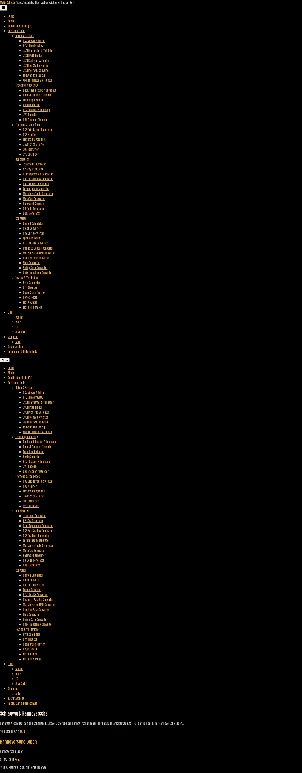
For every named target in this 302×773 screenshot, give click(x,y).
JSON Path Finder (32, 55)
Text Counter (30, 302)
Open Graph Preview (34, 292)
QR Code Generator (33, 208)
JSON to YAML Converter (36, 70)
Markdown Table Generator (38, 194)
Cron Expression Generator (38, 174)
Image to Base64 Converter (38, 248)
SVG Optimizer (31, 154)
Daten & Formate (24, 36)
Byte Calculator (31, 282)
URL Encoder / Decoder (36, 119)
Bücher (12, 21)
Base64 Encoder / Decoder (37, 95)
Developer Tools (16, 31)
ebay (18, 322)
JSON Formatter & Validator (38, 50)
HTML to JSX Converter (35, 243)
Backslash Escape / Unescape (39, 90)
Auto (17, 342)
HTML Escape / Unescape (36, 110)
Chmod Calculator (33, 223)
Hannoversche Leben (18, 741)
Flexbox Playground (34, 139)
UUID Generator (31, 213)
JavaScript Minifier (33, 144)
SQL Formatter (31, 149)
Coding (19, 317)
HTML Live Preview (33, 45)
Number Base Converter (36, 258)
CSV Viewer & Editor (34, 41)
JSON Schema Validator (36, 60)
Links (10, 312)
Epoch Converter (32, 238)
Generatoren (22, 159)
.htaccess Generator (34, 164)
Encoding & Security (26, 85)
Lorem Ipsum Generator (36, 189)
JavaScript (21, 332)
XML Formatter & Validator (37, 80)
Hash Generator (31, 105)
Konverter (20, 218)
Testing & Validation (26, 277)
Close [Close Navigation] (5, 360)
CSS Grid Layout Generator (37, 129)
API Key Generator (33, 169)
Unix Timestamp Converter (37, 272)
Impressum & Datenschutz (22, 351)
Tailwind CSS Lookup (34, 75)
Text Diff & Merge (32, 307)
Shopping (13, 337)
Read (22, 731)
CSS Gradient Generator (36, 184)
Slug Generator (31, 263)
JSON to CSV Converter (35, 65)
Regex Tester (30, 297)
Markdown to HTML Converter (39, 253)
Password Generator (34, 203)
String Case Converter (35, 268)
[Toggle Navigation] (3, 8)
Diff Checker (30, 287)
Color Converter (32, 228)
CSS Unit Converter (33, 233)
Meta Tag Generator (34, 199)
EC (16, 327)
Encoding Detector (33, 100)
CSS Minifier (30, 134)
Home (11, 16)
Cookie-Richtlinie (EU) (20, 26)
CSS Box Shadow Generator (38, 179)
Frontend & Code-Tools (27, 124)
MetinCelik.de (8, 2)
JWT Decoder (30, 114)
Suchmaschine (16, 346)
